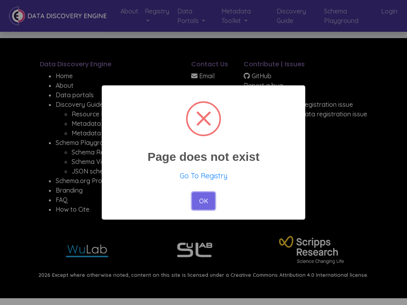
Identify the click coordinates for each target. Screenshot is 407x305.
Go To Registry (203, 175)
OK (203, 201)
